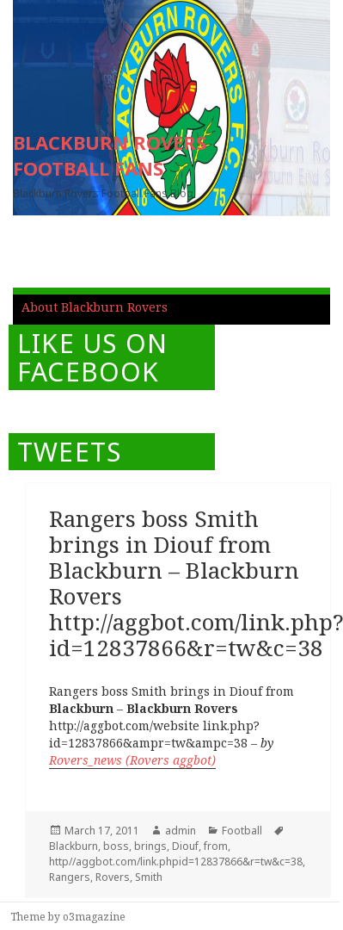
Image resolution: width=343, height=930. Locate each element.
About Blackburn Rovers (94, 307)
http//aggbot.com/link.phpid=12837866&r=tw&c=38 (176, 861)
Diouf (185, 846)
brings (150, 846)
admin (180, 830)
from (216, 846)
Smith (148, 877)
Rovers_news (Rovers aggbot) (132, 760)
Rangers (69, 877)
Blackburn (73, 846)
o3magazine (94, 916)
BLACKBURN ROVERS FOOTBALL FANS (109, 155)
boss (116, 846)
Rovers (112, 877)
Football (242, 830)
